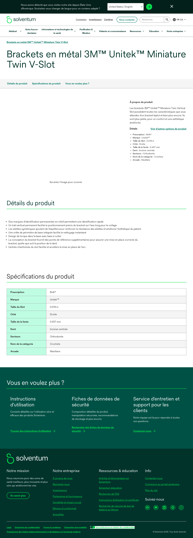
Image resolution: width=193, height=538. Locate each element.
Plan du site (151, 490)
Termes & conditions (52, 527)
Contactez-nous (154, 478)
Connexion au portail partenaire (162, 484)
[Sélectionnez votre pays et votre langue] (125, 7)
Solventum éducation (110, 488)
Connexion (81, 19)
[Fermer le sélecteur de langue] (171, 6)
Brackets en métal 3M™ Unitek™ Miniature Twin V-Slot (37, 42)
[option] (66, 142)
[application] (66, 139)
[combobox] (155, 19)
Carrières (108, 19)
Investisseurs (95, 19)
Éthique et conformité (64, 508)
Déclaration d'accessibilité (75, 527)
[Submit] (167, 19)
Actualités (58, 514)
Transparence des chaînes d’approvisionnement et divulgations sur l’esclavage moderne (44, 532)
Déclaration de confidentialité (27, 527)
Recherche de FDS (109, 494)
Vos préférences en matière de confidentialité (115, 527)
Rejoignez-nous (61, 484)
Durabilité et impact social (67, 502)
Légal (9, 527)
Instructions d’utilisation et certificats (119, 500)
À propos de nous (62, 478)
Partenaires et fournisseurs (67, 496)
